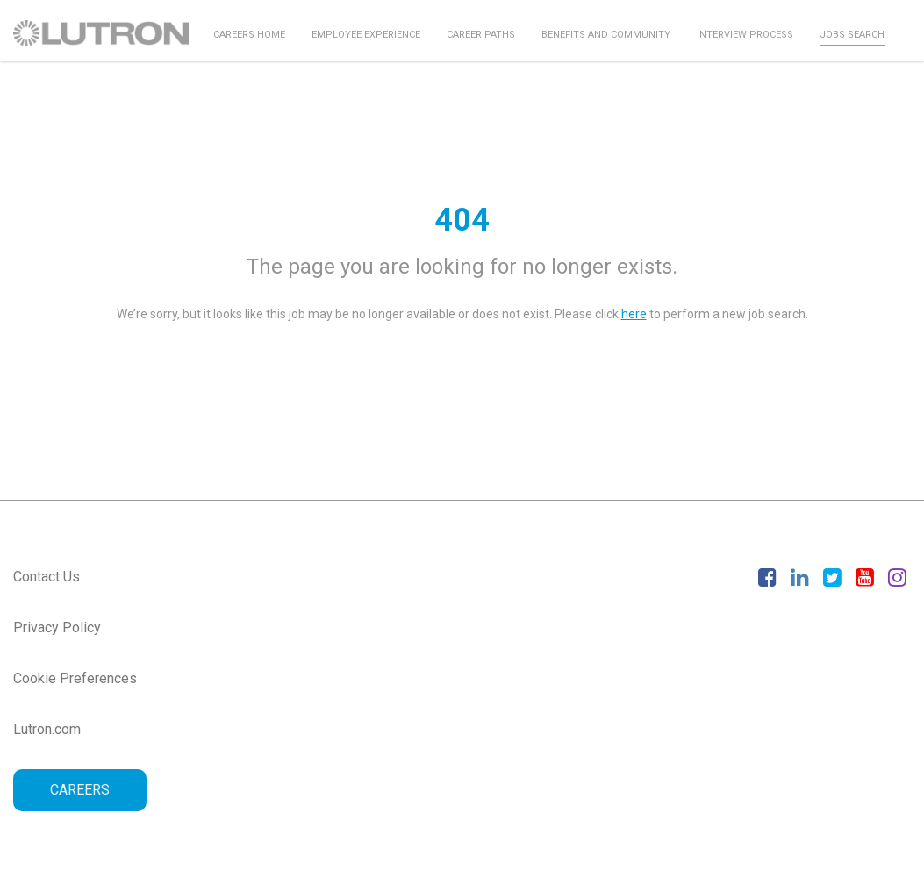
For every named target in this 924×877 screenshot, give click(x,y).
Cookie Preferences (75, 678)
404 (462, 220)
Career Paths (481, 34)
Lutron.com (47, 729)
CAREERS (80, 789)
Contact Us (46, 576)
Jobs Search (852, 34)
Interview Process (745, 34)
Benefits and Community (605, 34)
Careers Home (249, 34)
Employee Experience (366, 34)
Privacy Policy (57, 627)
